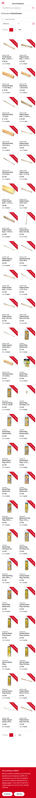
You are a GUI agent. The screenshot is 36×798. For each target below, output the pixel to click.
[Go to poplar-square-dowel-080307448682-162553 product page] (9, 717)
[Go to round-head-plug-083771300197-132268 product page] (26, 457)
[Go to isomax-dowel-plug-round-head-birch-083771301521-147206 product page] (9, 688)
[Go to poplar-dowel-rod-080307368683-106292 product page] (26, 717)
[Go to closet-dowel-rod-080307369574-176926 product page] (9, 54)
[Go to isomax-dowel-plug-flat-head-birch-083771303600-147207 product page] (26, 601)
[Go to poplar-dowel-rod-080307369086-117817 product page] (26, 313)
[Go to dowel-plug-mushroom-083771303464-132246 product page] (26, 342)
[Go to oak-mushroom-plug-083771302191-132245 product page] (9, 515)
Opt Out (19, 794)
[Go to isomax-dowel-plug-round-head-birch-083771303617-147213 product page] (9, 630)
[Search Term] (18, 8)
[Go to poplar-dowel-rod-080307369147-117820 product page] (26, 111)
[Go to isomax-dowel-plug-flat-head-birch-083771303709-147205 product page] (26, 630)
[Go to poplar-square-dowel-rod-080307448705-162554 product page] (9, 342)
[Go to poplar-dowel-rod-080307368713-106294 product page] (9, 313)
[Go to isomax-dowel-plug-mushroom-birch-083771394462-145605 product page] (9, 659)
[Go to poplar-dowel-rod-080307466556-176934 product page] (26, 140)
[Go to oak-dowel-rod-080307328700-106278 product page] (9, 169)
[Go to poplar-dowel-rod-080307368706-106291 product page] (26, 688)
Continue (7, 794)
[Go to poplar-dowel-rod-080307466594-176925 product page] (26, 54)
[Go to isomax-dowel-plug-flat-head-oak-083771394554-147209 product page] (26, 572)
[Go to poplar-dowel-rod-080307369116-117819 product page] (26, 226)
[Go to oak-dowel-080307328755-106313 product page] (26, 82)
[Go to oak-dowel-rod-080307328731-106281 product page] (9, 111)
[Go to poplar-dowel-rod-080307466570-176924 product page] (26, 169)
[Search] (33, 7)
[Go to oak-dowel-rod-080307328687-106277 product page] (26, 255)
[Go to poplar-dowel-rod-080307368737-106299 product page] (9, 284)
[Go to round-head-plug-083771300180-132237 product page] (9, 457)
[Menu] (3, 3)
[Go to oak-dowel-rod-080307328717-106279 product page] (9, 140)
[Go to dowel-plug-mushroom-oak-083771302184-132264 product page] (26, 486)
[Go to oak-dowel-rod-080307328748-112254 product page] (9, 82)
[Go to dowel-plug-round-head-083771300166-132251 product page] (9, 428)
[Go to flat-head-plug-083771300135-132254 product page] (9, 399)
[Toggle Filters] (33, 24)
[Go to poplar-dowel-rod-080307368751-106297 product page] (9, 198)
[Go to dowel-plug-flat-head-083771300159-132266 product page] (26, 399)
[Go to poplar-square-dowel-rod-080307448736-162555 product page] (9, 255)
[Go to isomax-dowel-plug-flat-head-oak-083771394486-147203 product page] (26, 659)
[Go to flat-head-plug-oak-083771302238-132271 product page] (9, 572)
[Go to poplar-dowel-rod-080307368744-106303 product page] (9, 226)
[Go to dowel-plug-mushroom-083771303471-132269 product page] (9, 601)
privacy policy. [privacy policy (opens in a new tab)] (7, 783)
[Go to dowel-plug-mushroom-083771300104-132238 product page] (26, 371)
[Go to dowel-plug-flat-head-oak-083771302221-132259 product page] (26, 544)
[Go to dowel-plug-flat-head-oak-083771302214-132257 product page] (9, 544)
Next (20, 29)
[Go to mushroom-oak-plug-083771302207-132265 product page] (26, 515)
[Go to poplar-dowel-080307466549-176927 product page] (26, 198)
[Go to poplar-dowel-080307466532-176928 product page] (26, 284)
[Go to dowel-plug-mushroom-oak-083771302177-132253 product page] (9, 486)
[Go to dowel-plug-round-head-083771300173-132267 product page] (26, 428)
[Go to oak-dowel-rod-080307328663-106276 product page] (9, 371)
